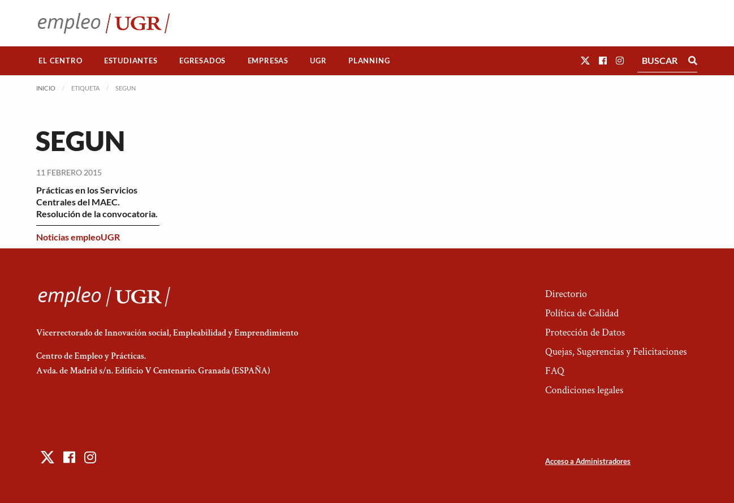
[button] (585, 60)
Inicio (45, 88)
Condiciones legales (584, 390)
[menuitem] (60, 60)
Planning (369, 60)
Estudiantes (131, 60)
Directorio (566, 293)
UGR (318, 60)
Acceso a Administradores (588, 461)
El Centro (60, 60)
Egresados (202, 60)
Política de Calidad (582, 313)
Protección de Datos (585, 332)
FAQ (554, 370)
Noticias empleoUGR (78, 236)
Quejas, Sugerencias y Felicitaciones (616, 351)
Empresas (268, 60)
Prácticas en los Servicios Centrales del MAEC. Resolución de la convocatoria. (97, 201)
